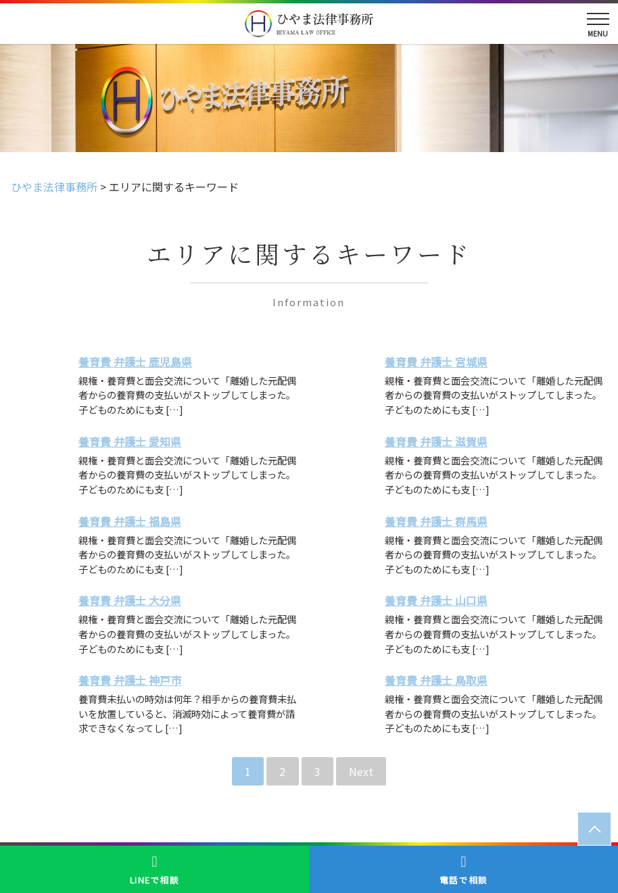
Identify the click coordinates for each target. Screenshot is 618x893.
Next (361, 771)
